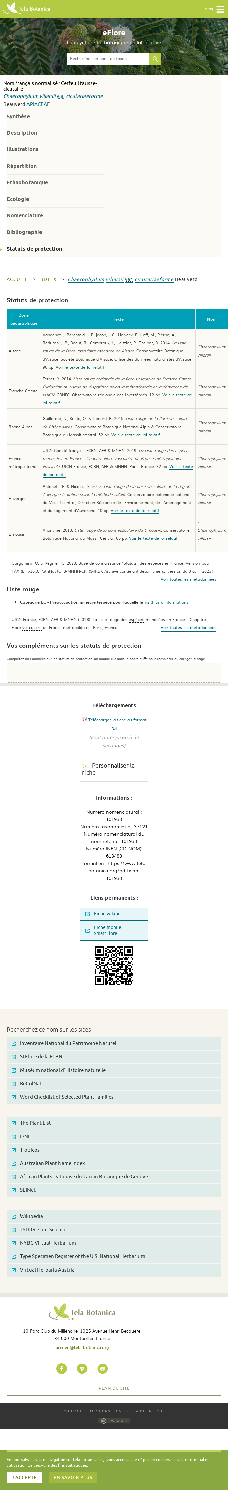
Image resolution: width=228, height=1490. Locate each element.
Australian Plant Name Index (48, 1163)
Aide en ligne (150, 1410)
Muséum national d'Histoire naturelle (59, 1070)
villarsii (47, 96)
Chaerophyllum (20, 96)
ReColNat (27, 1084)
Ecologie (18, 199)
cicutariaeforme (84, 96)
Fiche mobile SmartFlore (103, 930)
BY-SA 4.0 (114, 1420)
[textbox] (108, 59)
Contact (73, 1410)
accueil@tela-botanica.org (82, 1347)
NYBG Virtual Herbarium (44, 1243)
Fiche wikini (102, 914)
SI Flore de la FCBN (37, 1057)
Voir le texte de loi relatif (80, 367)
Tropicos (26, 1150)
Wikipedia (27, 1216)
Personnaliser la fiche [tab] (108, 769)
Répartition (22, 166)
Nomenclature (25, 215)
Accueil (17, 279)
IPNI (21, 1136)
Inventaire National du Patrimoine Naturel (64, 1043)
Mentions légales (109, 1410)
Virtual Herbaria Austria (43, 1270)
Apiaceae (38, 104)
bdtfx (48, 279)
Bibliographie (24, 232)
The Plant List (31, 1123)
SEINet (24, 1190)
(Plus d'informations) (170, 602)
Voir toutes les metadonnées (188, 579)
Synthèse (18, 116)
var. (61, 96)
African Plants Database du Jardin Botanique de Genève (80, 1177)
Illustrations (22, 149)
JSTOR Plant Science (39, 1230)
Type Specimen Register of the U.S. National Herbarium (78, 1256)
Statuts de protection (34, 249)
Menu (214, 9)
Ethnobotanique (27, 182)
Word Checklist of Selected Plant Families (63, 1097)
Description (22, 133)
